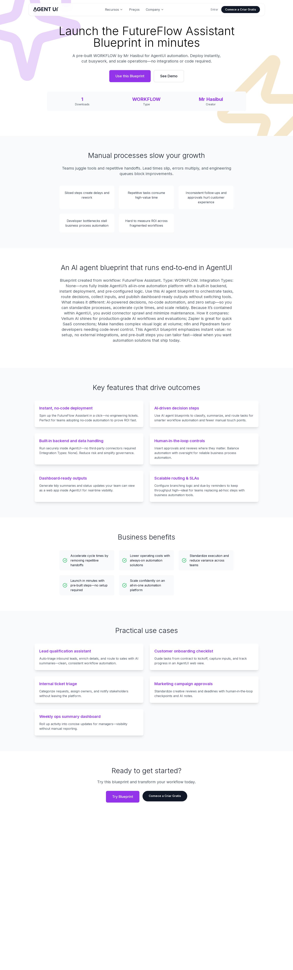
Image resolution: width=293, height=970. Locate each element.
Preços (134, 9)
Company (155, 9)
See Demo (169, 76)
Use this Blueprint (129, 76)
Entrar (214, 9)
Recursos (114, 9)
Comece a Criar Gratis (240, 9)
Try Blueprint (121, 797)
